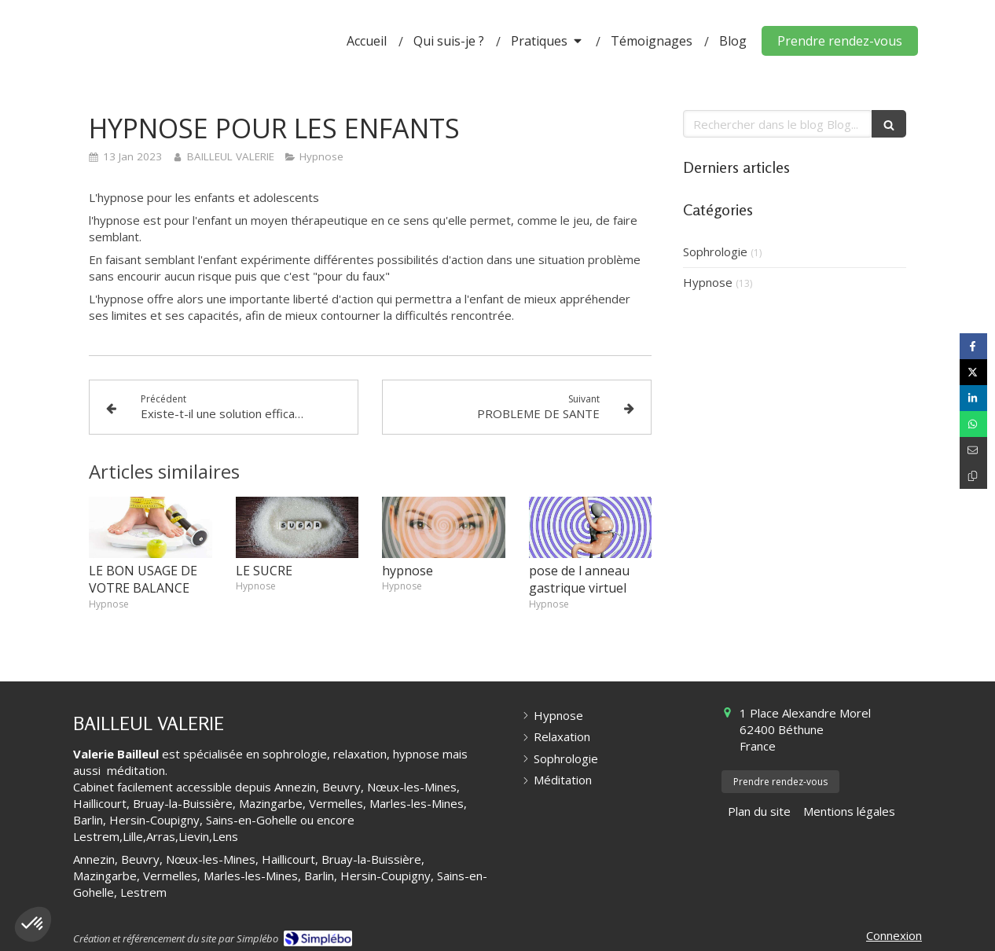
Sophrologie (715, 251)
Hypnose (707, 282)
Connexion (894, 935)
